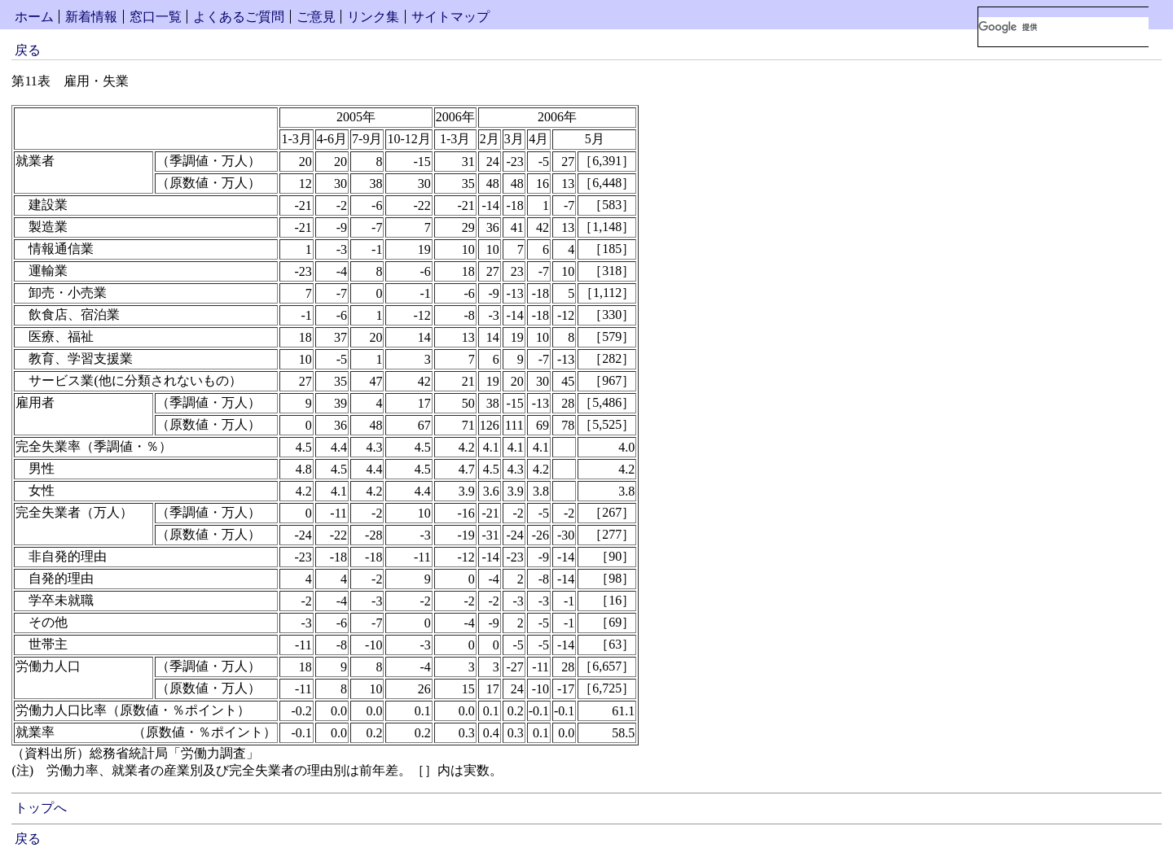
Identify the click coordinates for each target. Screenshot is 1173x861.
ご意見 (316, 17)
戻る (28, 50)
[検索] (1063, 27)
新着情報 (91, 17)
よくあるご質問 (238, 17)
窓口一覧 (156, 17)
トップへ (41, 808)
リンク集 (373, 17)
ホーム (34, 17)
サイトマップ (450, 17)
